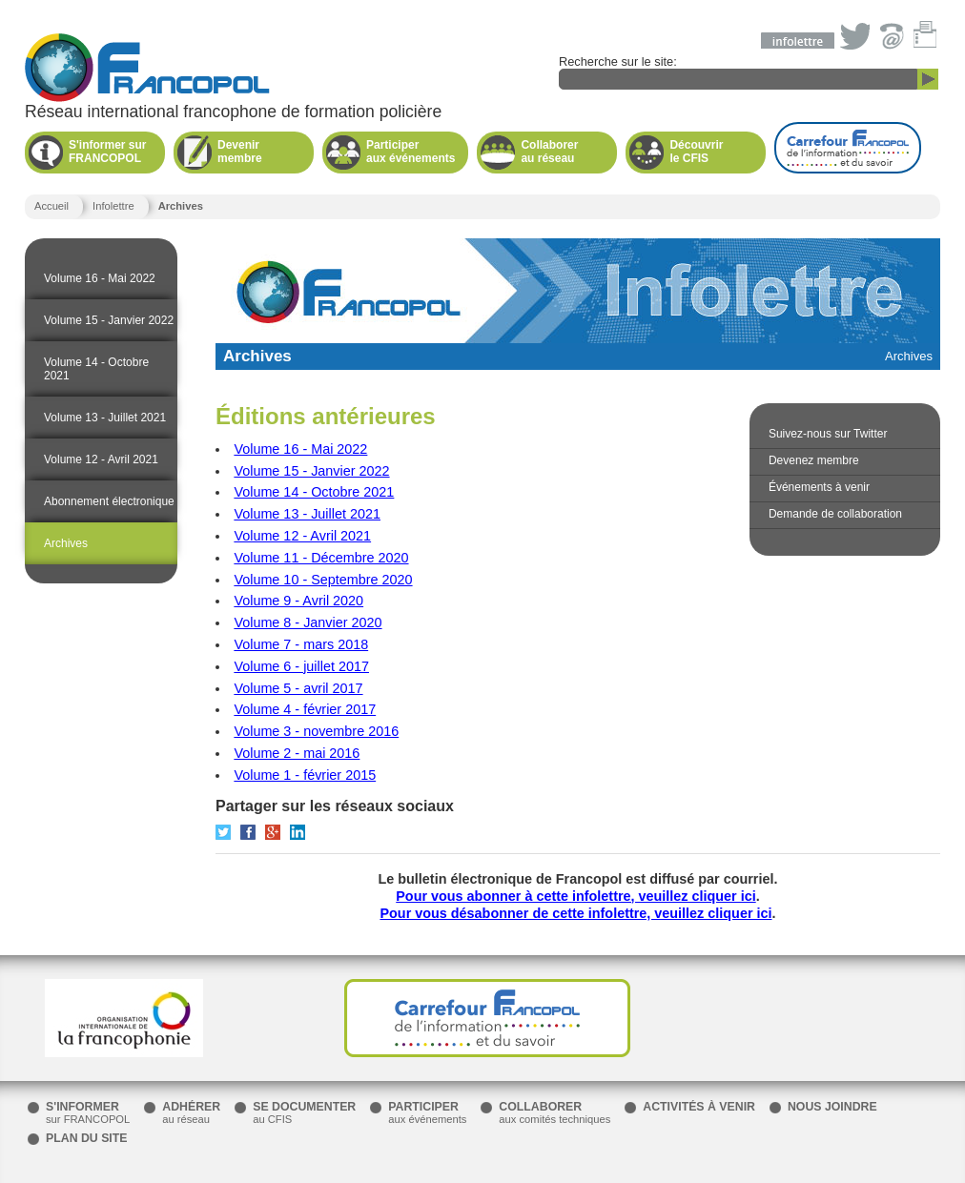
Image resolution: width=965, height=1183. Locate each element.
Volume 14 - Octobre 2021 (96, 369)
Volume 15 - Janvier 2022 (109, 320)
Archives (66, 543)
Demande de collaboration (835, 513)
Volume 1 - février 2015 (305, 775)
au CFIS (304, 1112)
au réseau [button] (562, 151)
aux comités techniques (554, 1112)
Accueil (51, 206)
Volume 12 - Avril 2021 (101, 459)
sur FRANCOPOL (88, 1112)
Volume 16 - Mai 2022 (99, 278)
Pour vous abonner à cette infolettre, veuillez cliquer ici (575, 896)
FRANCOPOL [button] (110, 151)
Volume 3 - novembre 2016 (316, 731)
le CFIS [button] (710, 151)
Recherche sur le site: (748, 72)
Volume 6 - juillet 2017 (301, 666)
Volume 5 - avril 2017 (298, 688)
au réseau (191, 1112)
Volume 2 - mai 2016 (296, 753)
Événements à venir (819, 487)
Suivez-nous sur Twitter (828, 433)
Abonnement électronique (109, 501)
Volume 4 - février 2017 (305, 709)
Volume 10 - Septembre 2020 (323, 579)
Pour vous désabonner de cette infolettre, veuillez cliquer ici (575, 913)
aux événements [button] (410, 151)
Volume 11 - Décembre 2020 (321, 557)
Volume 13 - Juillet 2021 (105, 417)
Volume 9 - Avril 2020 (298, 600)
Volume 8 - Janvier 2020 (307, 622)
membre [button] (258, 151)
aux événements (427, 1112)
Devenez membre (814, 460)
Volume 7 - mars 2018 (301, 644)
